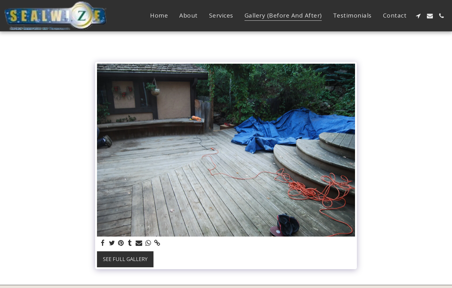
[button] (418, 16)
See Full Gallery (125, 259)
